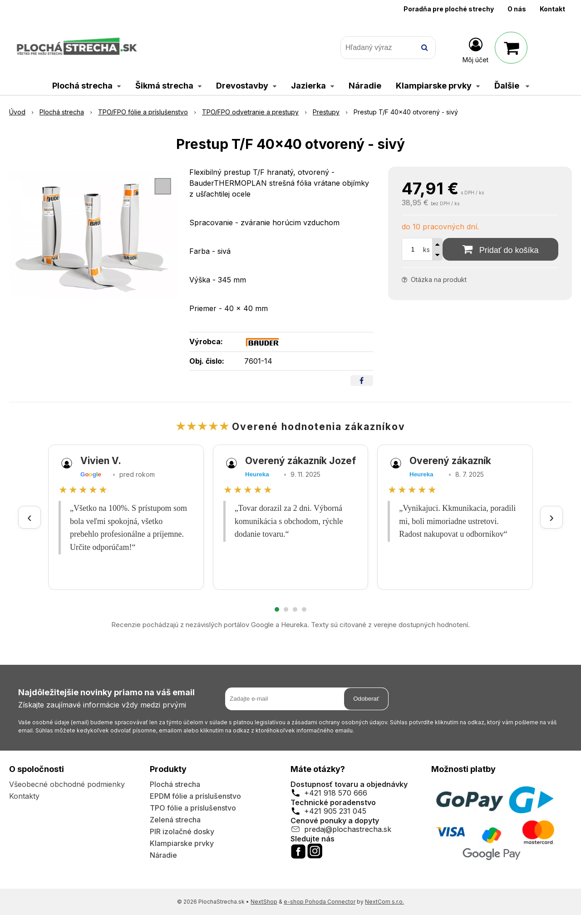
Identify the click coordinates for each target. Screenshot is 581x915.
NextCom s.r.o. (384, 901)
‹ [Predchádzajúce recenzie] (29, 516)
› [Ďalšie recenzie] (551, 516)
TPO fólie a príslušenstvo (193, 807)
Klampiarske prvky (182, 843)
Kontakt (552, 9)
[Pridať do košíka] (500, 249)
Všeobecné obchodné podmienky (67, 784)
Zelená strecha (175, 819)
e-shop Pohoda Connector (319, 901)
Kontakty (24, 796)
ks (426, 249)
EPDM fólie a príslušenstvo (195, 796)
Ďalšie (511, 85)
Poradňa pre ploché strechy (449, 9)
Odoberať (366, 698)
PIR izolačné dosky (182, 831)
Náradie (163, 855)
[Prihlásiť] (475, 49)
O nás (516, 9)
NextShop (264, 901)
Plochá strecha (175, 784)
